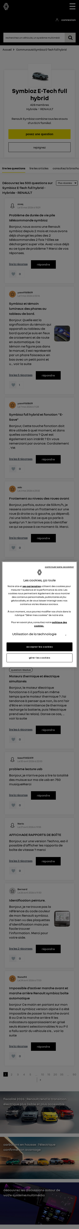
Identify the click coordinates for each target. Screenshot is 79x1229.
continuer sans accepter (59, 566)
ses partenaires (32, 586)
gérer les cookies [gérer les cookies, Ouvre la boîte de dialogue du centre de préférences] (39, 657)
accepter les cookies (39, 646)
